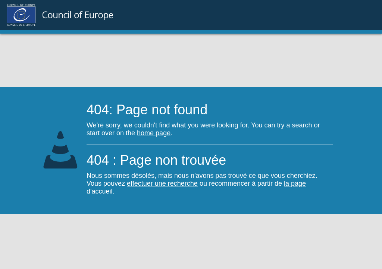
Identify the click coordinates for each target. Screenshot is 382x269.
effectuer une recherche (162, 183)
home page (153, 133)
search (302, 125)
